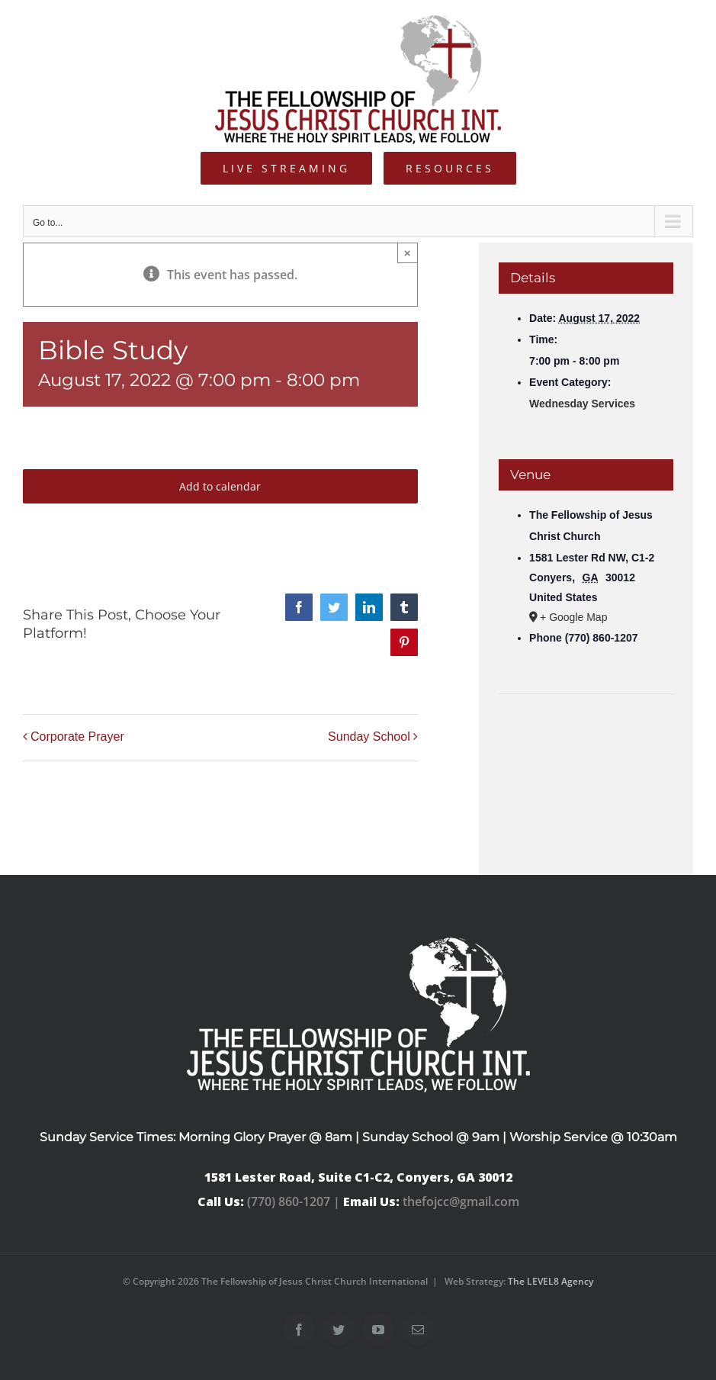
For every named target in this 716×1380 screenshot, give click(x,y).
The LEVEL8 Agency (550, 1281)
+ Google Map (573, 617)
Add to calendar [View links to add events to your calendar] (220, 486)
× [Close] (407, 252)
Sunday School (369, 737)
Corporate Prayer (77, 737)
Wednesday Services (582, 403)
